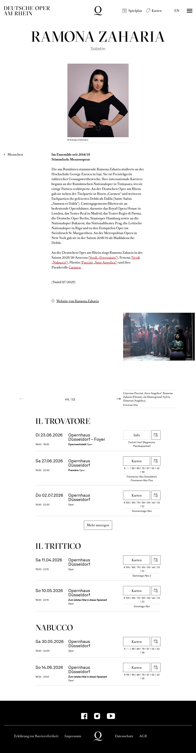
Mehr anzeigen (98, 525)
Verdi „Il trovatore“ (103, 257)
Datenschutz (124, 736)
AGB (143, 736)
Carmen (75, 267)
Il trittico (58, 546)
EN (176, 10)
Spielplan (135, 10)
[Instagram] (97, 716)
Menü (189, 10)
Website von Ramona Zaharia (77, 301)
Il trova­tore (63, 421)
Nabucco (54, 628)
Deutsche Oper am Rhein (27, 10)
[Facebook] (84, 716)
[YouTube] (111, 716)
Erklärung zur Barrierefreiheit (36, 736)
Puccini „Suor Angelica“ (99, 262)
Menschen (15, 154)
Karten (157, 10)
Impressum (72, 736)
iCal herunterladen (155, 435)
